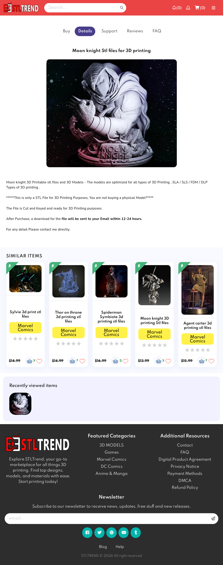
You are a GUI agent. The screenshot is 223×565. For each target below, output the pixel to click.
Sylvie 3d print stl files (25, 314)
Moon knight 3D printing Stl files (154, 321)
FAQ (156, 31)
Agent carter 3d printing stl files (197, 326)
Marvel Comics (111, 460)
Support (109, 31)
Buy (66, 31)
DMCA (184, 481)
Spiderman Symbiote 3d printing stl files (111, 317)
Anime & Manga (111, 474)
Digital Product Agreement (184, 460)
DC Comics (111, 467)
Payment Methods (184, 474)
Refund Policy (185, 488)
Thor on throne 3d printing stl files (68, 317)
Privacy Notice (185, 467)
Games (112, 452)
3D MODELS (111, 445)
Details (85, 31)
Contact (185, 445)
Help (120, 547)
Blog (103, 547)
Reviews (135, 31)
